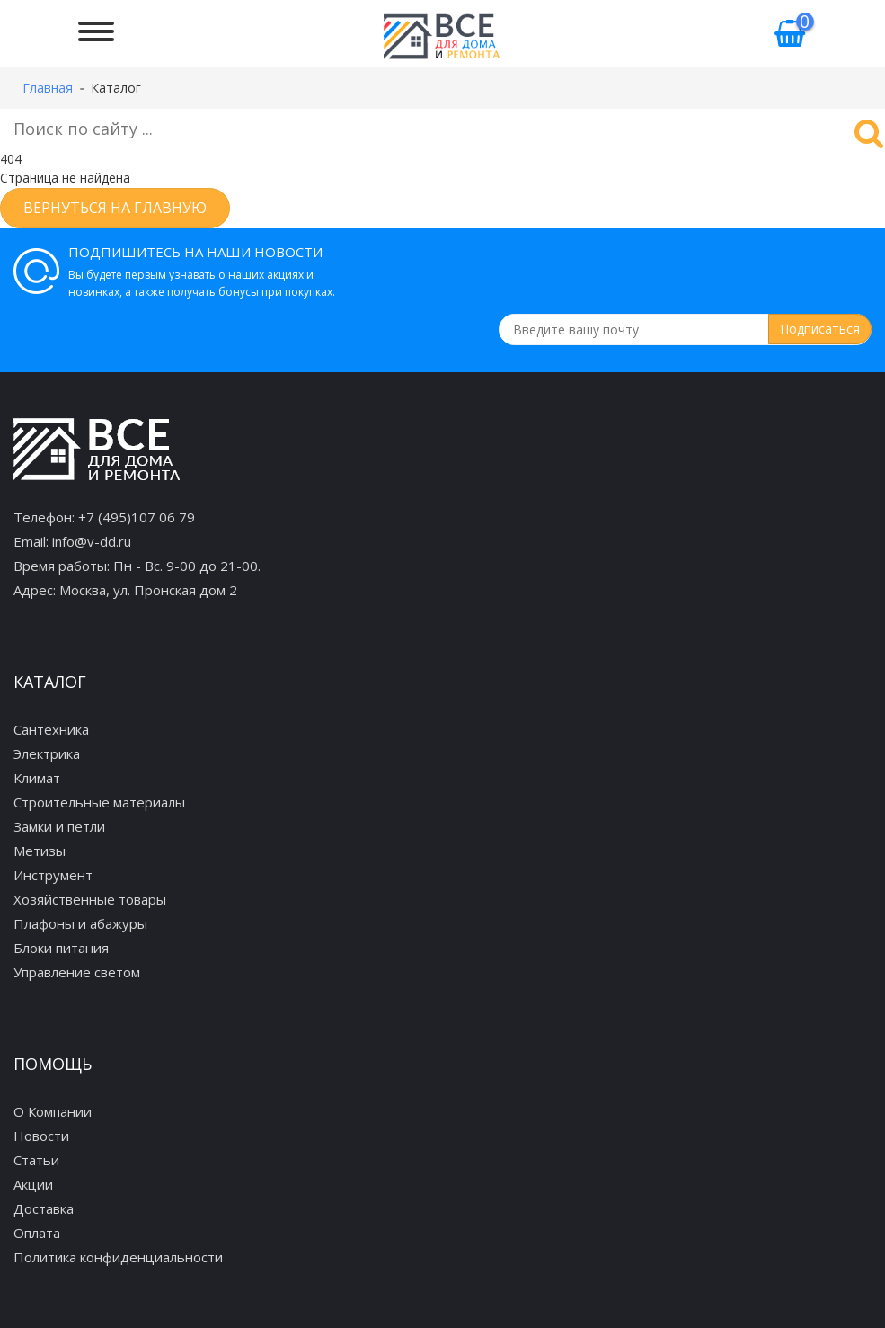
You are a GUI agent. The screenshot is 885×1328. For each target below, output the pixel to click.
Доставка (43, 1208)
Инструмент (53, 875)
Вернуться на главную (115, 208)
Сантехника (51, 729)
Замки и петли (59, 826)
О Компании (52, 1111)
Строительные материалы (99, 802)
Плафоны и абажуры (80, 923)
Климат (36, 778)
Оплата (36, 1233)
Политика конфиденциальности (118, 1257)
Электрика (46, 753)
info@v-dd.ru (91, 541)
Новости (41, 1136)
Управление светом (76, 972)
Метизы (39, 851)
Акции (33, 1184)
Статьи (36, 1160)
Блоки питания (61, 948)
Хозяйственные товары (89, 899)
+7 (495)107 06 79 (136, 517)
